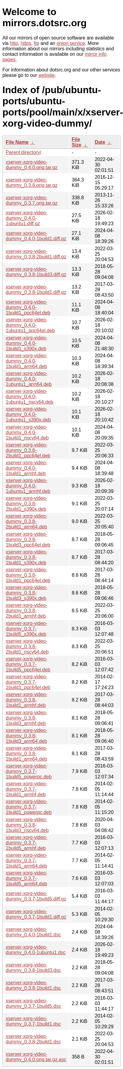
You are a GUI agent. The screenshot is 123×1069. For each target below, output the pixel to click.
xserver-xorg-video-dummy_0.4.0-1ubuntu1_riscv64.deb (29, 397)
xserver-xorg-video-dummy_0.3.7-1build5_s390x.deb (26, 629)
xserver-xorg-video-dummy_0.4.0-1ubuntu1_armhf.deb (28, 486)
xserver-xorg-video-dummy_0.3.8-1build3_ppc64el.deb (28, 539)
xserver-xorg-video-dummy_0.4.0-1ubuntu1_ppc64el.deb (30, 325)
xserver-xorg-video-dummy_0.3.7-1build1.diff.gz (36, 914)
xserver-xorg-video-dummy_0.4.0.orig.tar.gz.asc (36, 1057)
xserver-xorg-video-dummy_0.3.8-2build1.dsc (33, 1039)
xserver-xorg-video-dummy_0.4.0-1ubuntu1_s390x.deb (28, 414)
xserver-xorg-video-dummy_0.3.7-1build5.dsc (33, 1003)
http (14, 43)
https (25, 43)
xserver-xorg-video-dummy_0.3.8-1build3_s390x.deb (26, 593)
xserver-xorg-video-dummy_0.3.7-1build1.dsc (33, 1021)
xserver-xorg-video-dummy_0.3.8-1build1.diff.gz (36, 289)
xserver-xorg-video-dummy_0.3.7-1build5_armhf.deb (26, 843)
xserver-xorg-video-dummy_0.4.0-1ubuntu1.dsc (35, 949)
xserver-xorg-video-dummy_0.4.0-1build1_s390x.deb (26, 343)
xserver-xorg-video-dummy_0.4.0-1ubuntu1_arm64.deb (29, 379)
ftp (36, 43)
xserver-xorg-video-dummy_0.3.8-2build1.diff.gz (36, 254)
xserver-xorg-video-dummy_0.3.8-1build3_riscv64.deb (27, 825)
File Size (76, 142)
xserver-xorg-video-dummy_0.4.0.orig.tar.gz (32, 164)
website (46, 75)
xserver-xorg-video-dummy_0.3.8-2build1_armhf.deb (26, 611)
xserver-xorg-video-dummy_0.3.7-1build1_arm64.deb (26, 861)
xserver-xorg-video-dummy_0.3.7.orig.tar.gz (32, 200)
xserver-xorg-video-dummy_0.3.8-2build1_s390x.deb (26, 504)
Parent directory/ (23, 152)
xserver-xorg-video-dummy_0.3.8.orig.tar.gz (32, 182)
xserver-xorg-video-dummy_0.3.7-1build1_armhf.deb (26, 789)
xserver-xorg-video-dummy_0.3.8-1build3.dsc (33, 967)
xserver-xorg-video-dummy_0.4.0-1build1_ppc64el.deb (28, 307)
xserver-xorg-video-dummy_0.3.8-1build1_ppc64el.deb (28, 575)
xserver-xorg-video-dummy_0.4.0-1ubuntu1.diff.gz (26, 218)
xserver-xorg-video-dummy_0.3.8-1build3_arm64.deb (26, 736)
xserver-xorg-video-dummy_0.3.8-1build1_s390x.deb (26, 557)
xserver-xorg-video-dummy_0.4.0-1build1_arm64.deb (26, 361)
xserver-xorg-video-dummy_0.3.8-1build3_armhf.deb (26, 718)
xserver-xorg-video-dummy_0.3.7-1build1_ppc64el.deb (28, 682)
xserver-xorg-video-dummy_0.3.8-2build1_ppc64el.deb (28, 450)
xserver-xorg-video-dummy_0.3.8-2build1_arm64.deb (26, 521)
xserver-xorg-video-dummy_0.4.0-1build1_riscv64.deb (27, 432)
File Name (17, 142)
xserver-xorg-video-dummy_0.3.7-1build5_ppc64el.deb (28, 664)
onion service (71, 43)
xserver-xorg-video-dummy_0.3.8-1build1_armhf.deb (26, 700)
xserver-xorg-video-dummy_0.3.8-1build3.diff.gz (36, 271)
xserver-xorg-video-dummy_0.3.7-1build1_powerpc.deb (29, 807)
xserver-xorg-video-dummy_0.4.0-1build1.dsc (33, 932)
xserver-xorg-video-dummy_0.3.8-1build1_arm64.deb (26, 754)
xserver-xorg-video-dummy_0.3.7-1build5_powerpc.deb (29, 771)
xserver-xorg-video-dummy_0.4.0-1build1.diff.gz (36, 236)
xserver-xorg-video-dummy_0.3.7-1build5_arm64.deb (26, 878)
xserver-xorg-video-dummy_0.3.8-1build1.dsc (33, 985)
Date (100, 142)
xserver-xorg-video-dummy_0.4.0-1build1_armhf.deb (26, 468)
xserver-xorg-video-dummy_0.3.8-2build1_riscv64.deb (27, 646)
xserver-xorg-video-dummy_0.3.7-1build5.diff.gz (36, 896)
